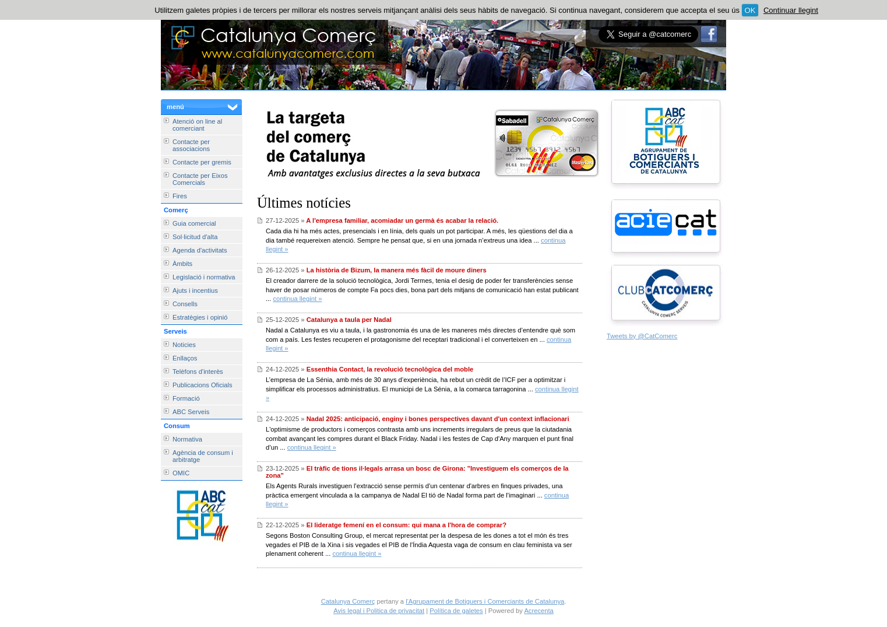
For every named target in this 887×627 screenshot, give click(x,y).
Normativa (187, 439)
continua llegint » (297, 298)
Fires (180, 195)
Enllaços (185, 358)
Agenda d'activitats (200, 250)
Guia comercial (194, 223)
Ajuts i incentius (195, 290)
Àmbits (182, 263)
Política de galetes (456, 610)
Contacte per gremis (202, 162)
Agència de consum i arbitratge (203, 456)
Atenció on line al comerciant (197, 125)
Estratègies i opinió (200, 317)
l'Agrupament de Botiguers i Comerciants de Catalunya (485, 601)
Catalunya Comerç (348, 601)
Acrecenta (538, 610)
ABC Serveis (191, 411)
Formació (186, 398)
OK (750, 10)
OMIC (181, 473)
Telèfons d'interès (198, 371)
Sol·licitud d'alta (195, 236)
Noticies (184, 344)
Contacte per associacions (191, 145)
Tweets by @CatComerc (642, 335)
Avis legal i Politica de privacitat (378, 610)
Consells (185, 303)
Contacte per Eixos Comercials (200, 179)
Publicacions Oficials (203, 384)
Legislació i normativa (204, 277)
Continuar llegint (790, 10)
